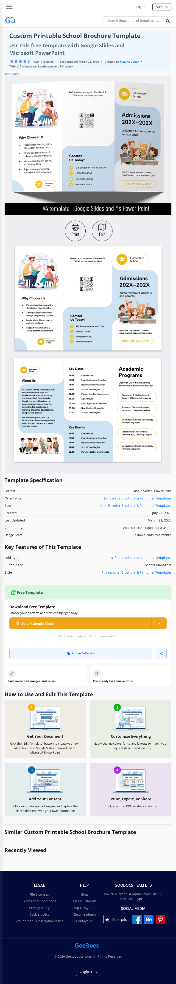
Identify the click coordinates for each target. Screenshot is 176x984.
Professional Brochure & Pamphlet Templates (136, 572)
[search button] (168, 20)
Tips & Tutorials (85, 901)
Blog (84, 894)
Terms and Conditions (39, 901)
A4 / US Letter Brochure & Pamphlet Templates (135, 505)
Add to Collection (81, 653)
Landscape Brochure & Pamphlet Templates (137, 498)
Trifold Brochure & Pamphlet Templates (140, 557)
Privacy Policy (39, 908)
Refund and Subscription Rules (39, 921)
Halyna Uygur (129, 62)
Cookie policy (39, 914)
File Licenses (39, 894)
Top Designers (84, 908)
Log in (140, 7)
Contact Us (84, 921)
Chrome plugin (84, 914)
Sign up (162, 7)
